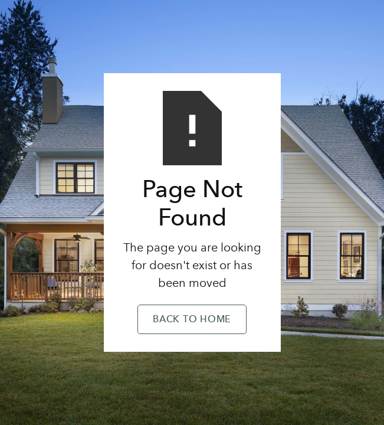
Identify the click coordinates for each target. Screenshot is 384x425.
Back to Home (192, 320)
